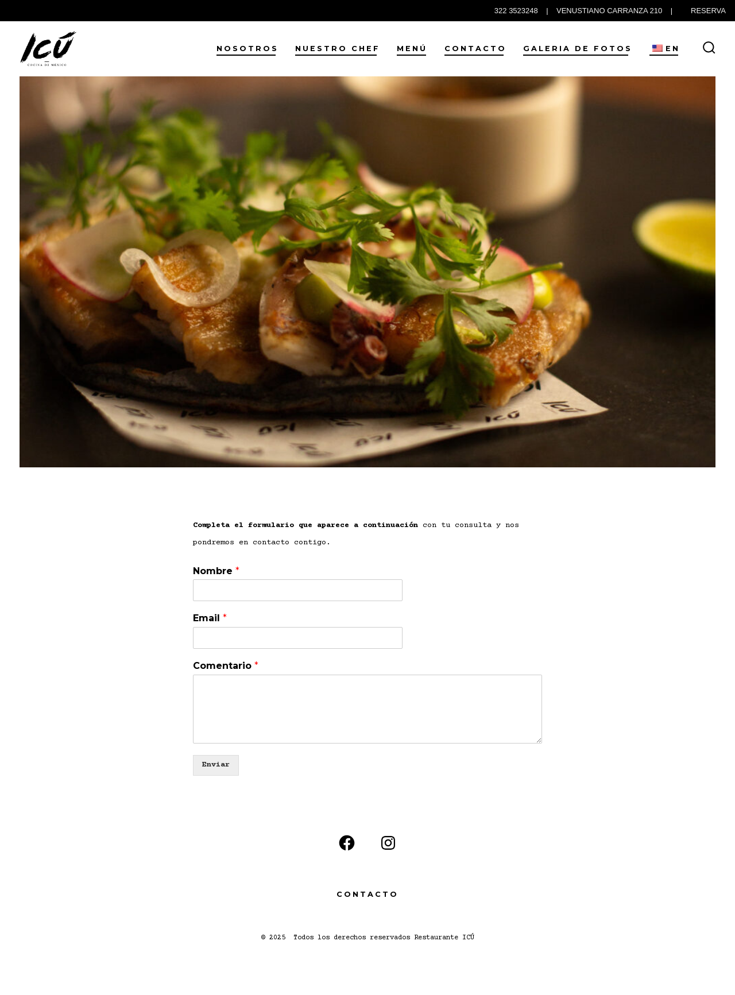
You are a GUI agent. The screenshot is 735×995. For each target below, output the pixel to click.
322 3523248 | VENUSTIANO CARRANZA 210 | (583, 10)
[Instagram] (388, 842)
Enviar (216, 764)
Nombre (216, 571)
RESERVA (708, 10)
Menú (412, 48)
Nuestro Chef (337, 48)
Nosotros (247, 48)
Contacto (475, 48)
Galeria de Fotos (577, 48)
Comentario (225, 665)
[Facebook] (346, 842)
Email (210, 618)
